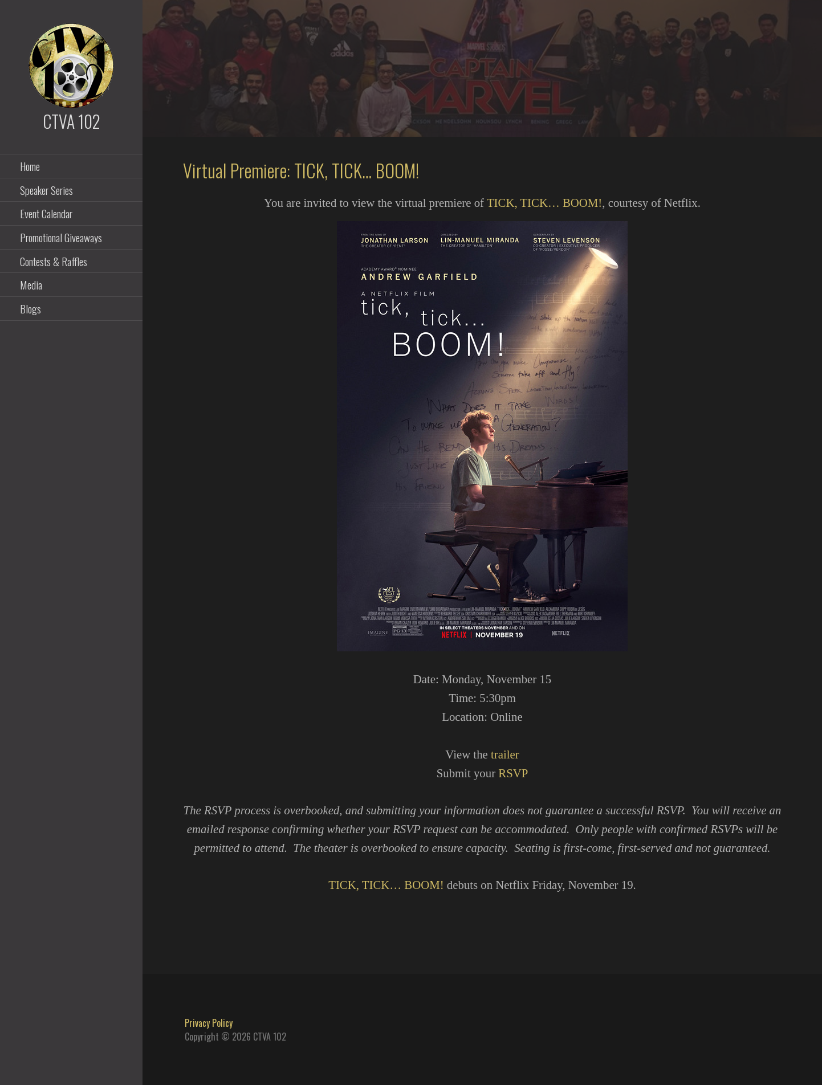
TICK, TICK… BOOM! (544, 202)
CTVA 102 (71, 121)
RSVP (513, 773)
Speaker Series (46, 190)
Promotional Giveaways (61, 237)
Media (31, 284)
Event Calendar (46, 213)
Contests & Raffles (53, 261)
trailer (505, 754)
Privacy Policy (209, 1023)
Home (30, 166)
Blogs (30, 308)
